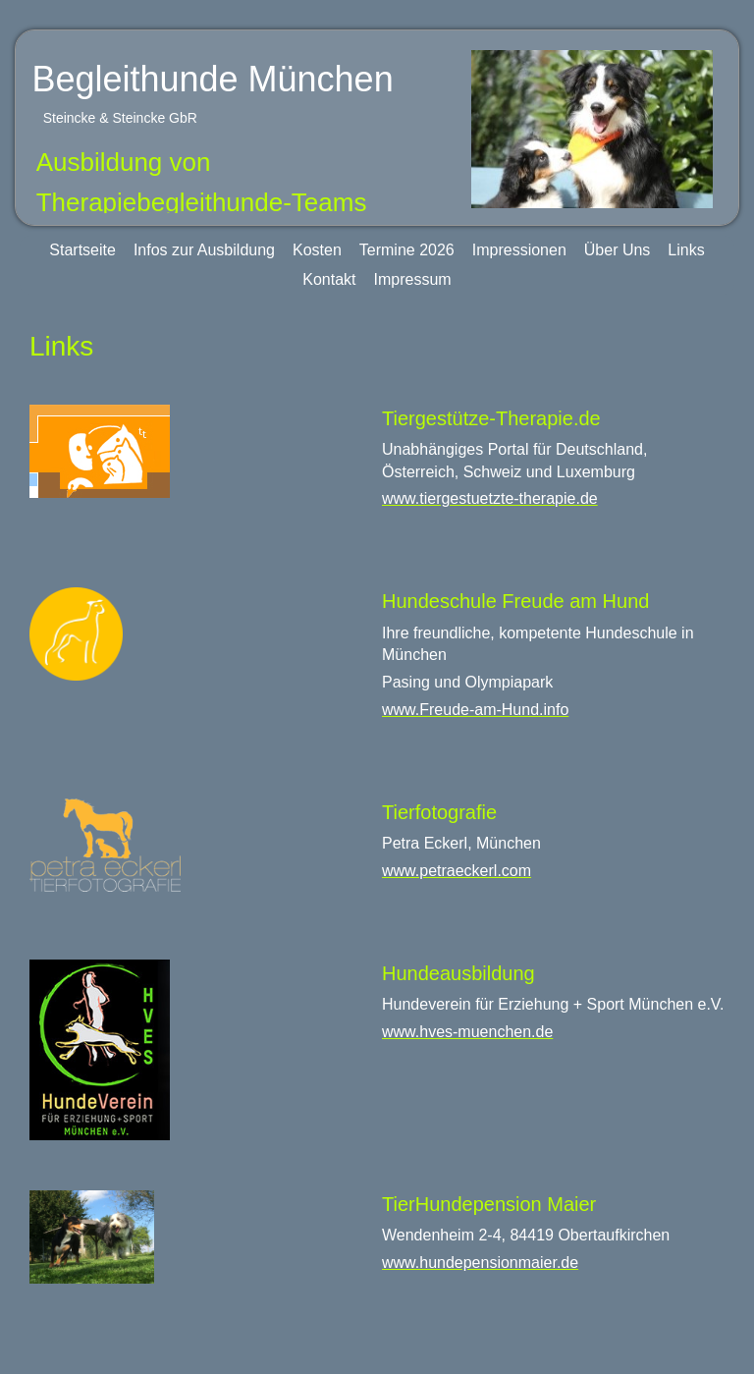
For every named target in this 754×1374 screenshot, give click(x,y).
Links (686, 250)
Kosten (317, 250)
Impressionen (519, 250)
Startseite (82, 250)
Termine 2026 (407, 250)
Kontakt (328, 279)
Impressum (413, 279)
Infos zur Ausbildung (204, 250)
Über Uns (617, 250)
